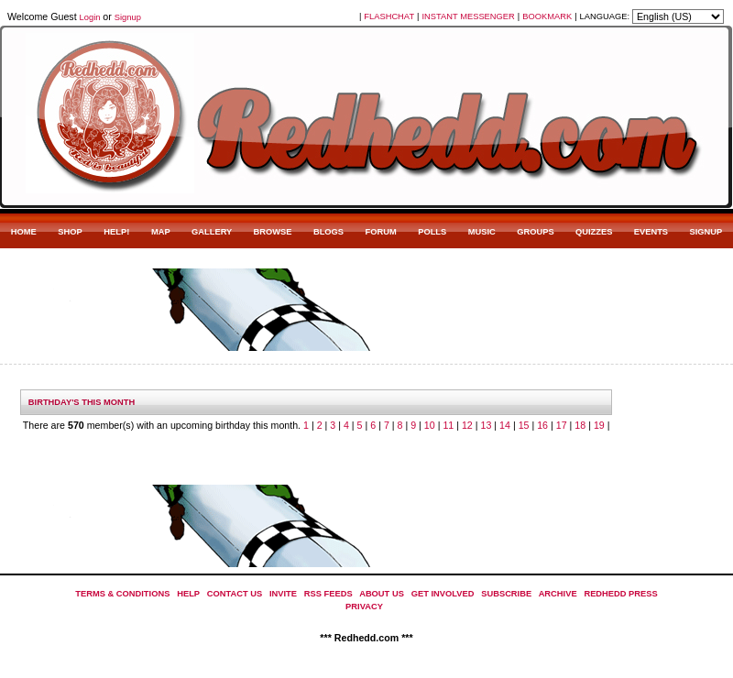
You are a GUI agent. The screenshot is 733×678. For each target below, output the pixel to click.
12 (467, 425)
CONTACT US (234, 593)
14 (504, 425)
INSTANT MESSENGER (468, 16)
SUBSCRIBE (506, 593)
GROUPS (535, 231)
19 (599, 425)
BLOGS (328, 231)
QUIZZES (593, 231)
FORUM (381, 231)
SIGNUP (705, 231)
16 (542, 425)
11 (448, 425)
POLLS (432, 231)
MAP (160, 231)
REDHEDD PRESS (620, 593)
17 (561, 425)
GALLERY (211, 231)
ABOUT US (381, 593)
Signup (128, 17)
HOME (24, 231)
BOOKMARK (547, 16)
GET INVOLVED (443, 593)
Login (90, 17)
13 (486, 425)
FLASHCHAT (389, 16)
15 (524, 425)
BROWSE (273, 231)
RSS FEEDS (328, 593)
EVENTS (651, 231)
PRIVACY (364, 606)
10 (429, 425)
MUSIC (482, 231)
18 (579, 425)
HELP (188, 593)
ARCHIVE (558, 593)
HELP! (116, 231)
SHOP (70, 231)
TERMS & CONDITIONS (122, 593)
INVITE (283, 593)
